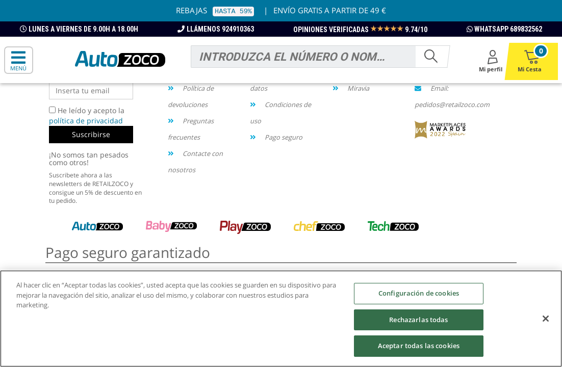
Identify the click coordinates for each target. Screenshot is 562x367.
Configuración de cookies (418, 293)
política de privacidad (86, 120)
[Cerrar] (545, 318)
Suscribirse (91, 134)
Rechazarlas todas (418, 319)
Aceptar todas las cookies (418, 345)
